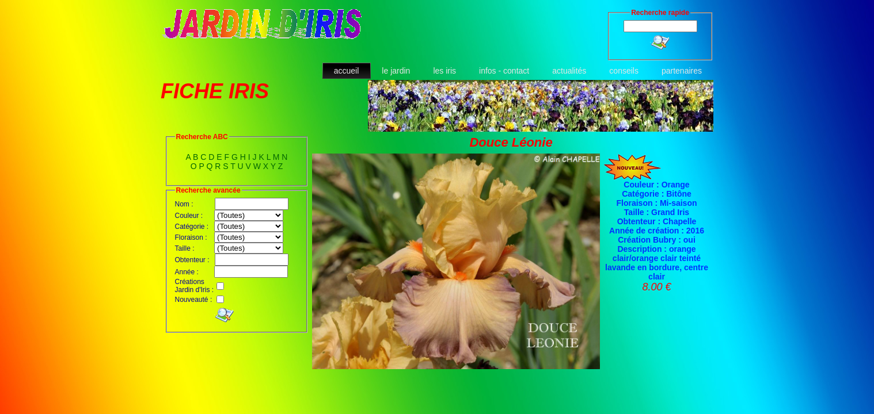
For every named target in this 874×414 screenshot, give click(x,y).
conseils (624, 70)
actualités (569, 70)
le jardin (396, 70)
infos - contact (504, 70)
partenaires (682, 70)
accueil (346, 70)
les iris (444, 70)
